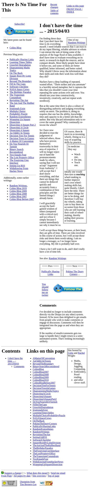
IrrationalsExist (40, 410)
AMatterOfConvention (44, 358)
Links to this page (75, 6)
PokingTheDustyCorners (45, 423)
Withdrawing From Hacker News (19, 169)
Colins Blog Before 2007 (22, 199)
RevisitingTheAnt (41, 434)
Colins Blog (15, 47)
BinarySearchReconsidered (46, 366)
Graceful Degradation (20, 65)
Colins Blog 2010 (18, 188)
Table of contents (54, 12)
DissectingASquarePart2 (45, 399)
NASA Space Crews (19, 89)
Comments (19, 366)
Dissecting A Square (19, 130)
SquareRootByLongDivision (47, 442)
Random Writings (76, 42)
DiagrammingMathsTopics (46, 391)
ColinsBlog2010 (41, 380)
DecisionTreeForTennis (44, 385)
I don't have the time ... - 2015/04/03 (15, 361)
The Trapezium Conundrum (17, 96)
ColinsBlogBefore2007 (44, 382)
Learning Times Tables (21, 62)
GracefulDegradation (43, 407)
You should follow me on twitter (45, 289)
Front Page (6, 475)
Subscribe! (19, 24)
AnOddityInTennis (42, 361)
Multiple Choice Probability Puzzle (19, 112)
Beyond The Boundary (21, 81)
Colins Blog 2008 (18, 193)
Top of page (53, 475)
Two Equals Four (18, 154)
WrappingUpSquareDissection (47, 464)
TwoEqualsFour (40, 459)
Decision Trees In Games (22, 138)
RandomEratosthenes (43, 429)
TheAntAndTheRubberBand (46, 445)
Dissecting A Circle (19, 127)
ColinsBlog (38, 369)
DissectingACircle (42, 393)
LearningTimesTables (43, 412)
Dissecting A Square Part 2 (23, 125)
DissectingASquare (42, 396)
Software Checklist (19, 86)
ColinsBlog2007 (41, 372)
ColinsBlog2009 (41, 377)
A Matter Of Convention (21, 141)
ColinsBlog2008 (41, 374)
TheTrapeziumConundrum (46, 456)
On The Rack (16, 73)
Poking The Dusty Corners (75, 272)
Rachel (81, 353)
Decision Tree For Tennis (22, 135)
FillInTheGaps (40, 404)
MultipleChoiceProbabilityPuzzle (49, 415)
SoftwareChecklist (42, 440)
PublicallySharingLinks (44, 426)
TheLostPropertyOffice (44, 453)
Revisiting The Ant (19, 100)
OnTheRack (38, 421)
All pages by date (22, 475)
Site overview (39, 475)
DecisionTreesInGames (44, 388)
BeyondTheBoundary (43, 363)
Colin (70, 353)
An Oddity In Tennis (20, 133)
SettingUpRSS (40, 437)
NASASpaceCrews (42, 418)
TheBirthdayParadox (43, 448)
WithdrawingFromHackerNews (48, 461)
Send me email (58, 473)
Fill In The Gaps (18, 84)
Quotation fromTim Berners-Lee (28, 483)
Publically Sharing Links (22, 59)
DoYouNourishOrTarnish (45, 402)
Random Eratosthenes (20, 116)
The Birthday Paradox (20, 92)
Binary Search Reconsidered (16, 150)
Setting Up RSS (17, 165)
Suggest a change (12, 473)
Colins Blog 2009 (18, 191)
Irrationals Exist (17, 108)
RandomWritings (41, 431)
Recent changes (54, 5)
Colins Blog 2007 (18, 196)
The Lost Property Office (22, 157)
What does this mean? (37, 473)
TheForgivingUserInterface (46, 451)
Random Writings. (18, 185)
